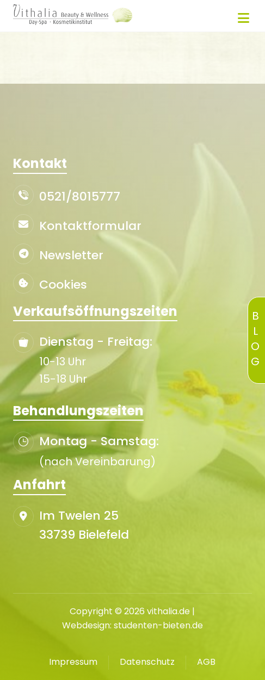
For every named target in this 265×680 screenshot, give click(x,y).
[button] (243, 18)
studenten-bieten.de (158, 625)
